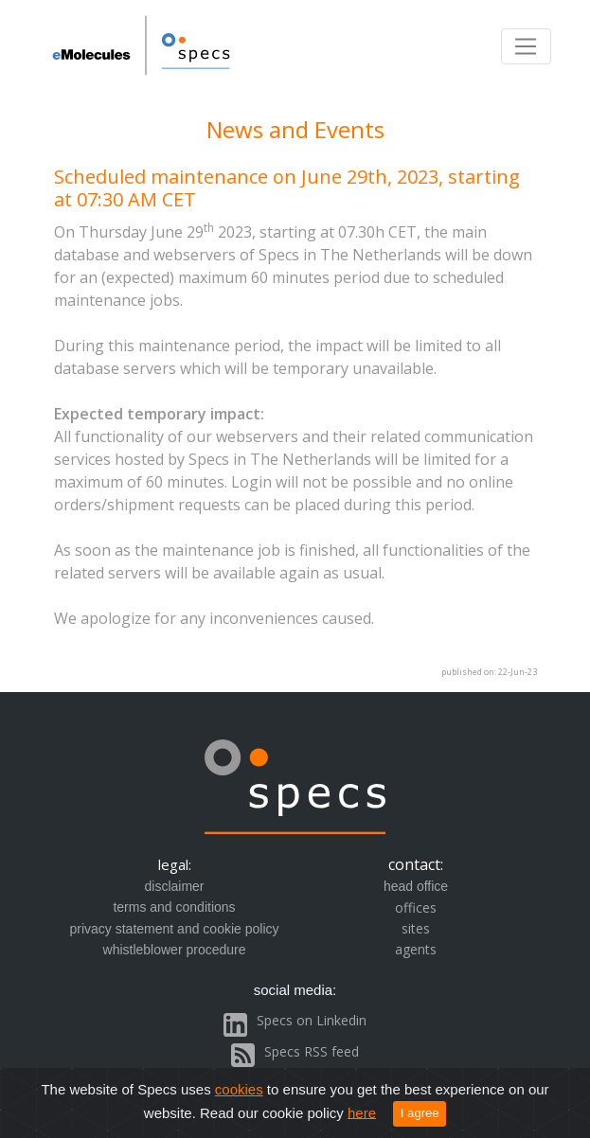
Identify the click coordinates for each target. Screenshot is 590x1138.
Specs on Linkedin (312, 1020)
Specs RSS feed (311, 1051)
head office (416, 886)
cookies (239, 1089)
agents (416, 949)
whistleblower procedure (174, 949)
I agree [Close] (420, 1113)
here (362, 1112)
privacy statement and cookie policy (174, 928)
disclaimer (174, 886)
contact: (415, 864)
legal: (174, 864)
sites (416, 928)
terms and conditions (174, 907)
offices (416, 907)
